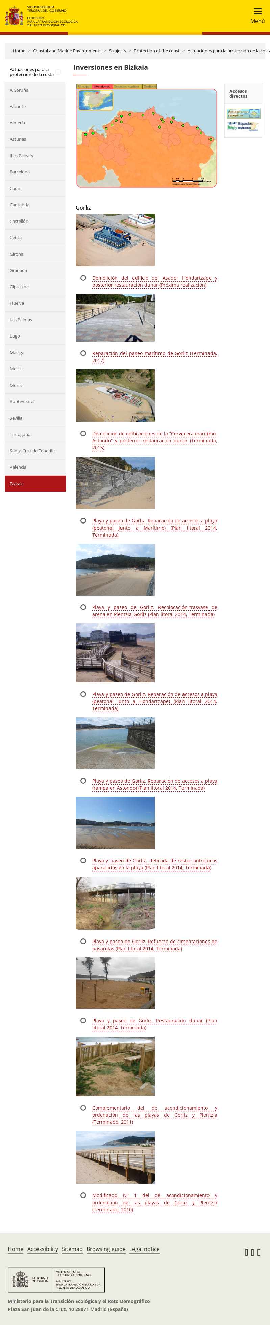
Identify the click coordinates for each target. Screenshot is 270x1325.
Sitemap (72, 1249)
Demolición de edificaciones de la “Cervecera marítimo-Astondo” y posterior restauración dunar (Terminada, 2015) (154, 440)
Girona (16, 254)
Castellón (19, 221)
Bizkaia (17, 484)
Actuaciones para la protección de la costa (32, 72)
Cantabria (19, 205)
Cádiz (15, 188)
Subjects (117, 51)
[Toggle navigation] (255, 16)
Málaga (17, 352)
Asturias (18, 139)
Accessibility (42, 1249)
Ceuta (16, 237)
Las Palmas (21, 320)
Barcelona (20, 172)
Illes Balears (21, 156)
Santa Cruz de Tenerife (32, 451)
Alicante (18, 106)
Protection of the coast (157, 51)
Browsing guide (106, 1249)
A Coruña (19, 90)
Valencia (18, 467)
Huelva (17, 303)
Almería (17, 123)
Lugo (15, 336)
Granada (18, 270)
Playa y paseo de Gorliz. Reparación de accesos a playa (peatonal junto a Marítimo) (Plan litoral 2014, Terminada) (154, 527)
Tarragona (20, 434)
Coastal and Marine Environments (67, 51)
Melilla (16, 369)
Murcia (17, 385)
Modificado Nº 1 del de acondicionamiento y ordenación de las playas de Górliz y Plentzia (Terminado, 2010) (154, 1202)
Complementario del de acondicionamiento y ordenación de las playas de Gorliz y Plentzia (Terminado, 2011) (154, 1115)
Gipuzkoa (19, 287)
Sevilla (16, 418)
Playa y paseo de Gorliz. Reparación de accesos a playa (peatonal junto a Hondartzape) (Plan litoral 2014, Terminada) (154, 701)
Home (19, 51)
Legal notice (144, 1249)
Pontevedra (21, 401)
